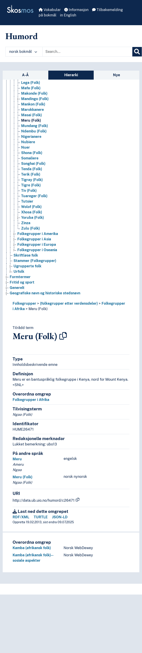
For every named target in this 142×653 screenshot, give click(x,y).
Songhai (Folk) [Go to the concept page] (33, 163)
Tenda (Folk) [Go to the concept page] (31, 169)
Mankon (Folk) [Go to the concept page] (33, 104)
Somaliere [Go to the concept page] (29, 158)
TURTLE (41, 517)
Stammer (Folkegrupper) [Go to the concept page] (34, 261)
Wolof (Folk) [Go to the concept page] (31, 207)
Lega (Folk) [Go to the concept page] (30, 83)
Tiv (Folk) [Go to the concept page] (29, 190)
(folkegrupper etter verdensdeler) (69, 303)
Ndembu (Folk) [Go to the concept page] (34, 131)
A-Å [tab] (25, 75)
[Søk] (137, 52)
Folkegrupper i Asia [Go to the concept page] (34, 239)
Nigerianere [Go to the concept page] (31, 136)
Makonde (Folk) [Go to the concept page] (34, 93)
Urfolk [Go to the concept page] (18, 271)
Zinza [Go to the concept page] (25, 223)
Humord (21, 36)
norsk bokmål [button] (23, 51)
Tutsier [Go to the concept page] (27, 201)
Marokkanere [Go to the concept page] (32, 109)
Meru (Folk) (38, 309)
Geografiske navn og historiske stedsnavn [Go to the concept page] (45, 293)
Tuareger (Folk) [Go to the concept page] (34, 196)
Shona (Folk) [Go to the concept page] (31, 153)
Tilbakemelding (107, 10)
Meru (17, 459)
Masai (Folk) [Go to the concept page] (31, 115)
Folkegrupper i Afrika (31, 400)
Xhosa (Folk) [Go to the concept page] (31, 212)
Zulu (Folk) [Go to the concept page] (30, 228)
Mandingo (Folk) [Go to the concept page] (35, 99)
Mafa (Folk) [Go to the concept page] (30, 88)
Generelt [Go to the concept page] (17, 288)
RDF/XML (21, 517)
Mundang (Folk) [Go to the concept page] (34, 126)
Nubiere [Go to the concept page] (28, 142)
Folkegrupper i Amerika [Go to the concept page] (37, 234)
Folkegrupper (24, 303)
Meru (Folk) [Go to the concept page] (31, 120)
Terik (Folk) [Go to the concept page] (30, 174)
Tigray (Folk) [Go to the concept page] (32, 180)
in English (68, 15)
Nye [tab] (116, 75)
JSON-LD (60, 517)
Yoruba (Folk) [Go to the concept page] (32, 217)
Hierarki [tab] (71, 75)
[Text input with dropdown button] (87, 52)
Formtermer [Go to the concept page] (20, 277)
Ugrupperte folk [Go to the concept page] (27, 266)
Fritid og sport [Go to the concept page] (22, 282)
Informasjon (76, 10)
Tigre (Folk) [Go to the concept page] (31, 185)
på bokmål (47, 15)
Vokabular (50, 10)
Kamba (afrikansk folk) (32, 548)
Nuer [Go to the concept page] (25, 147)
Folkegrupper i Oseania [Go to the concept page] (37, 250)
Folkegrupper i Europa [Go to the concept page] (36, 244)
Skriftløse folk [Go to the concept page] (25, 255)
